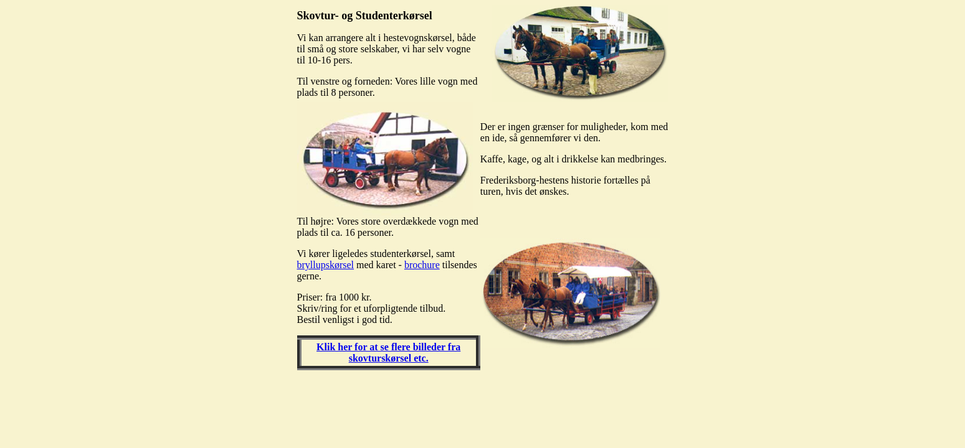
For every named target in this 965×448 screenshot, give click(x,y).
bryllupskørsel (325, 264)
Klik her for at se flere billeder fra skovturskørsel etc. (388, 352)
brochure (422, 264)
